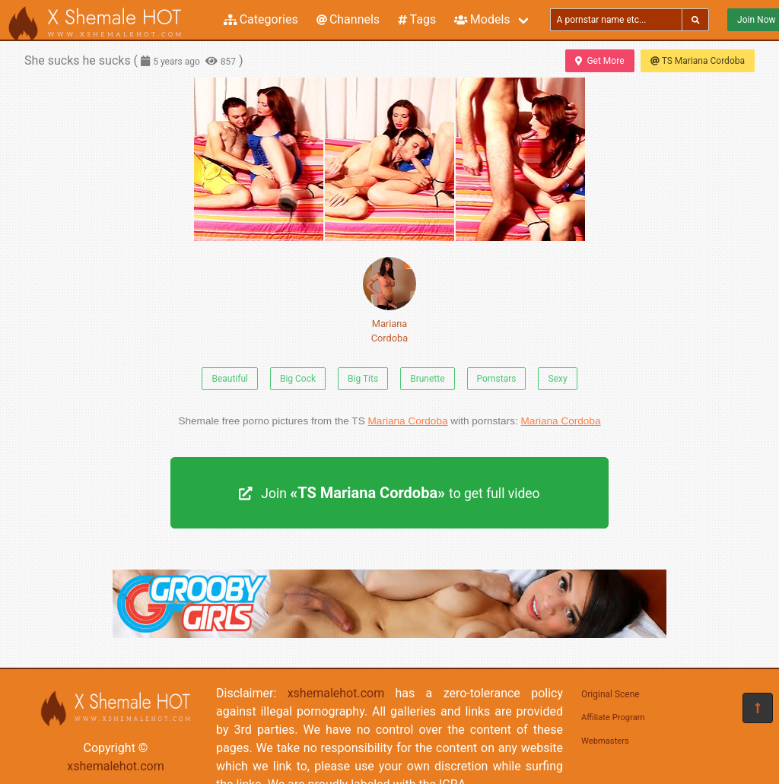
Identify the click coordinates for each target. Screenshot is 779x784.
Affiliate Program (613, 717)
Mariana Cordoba (389, 300)
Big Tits (363, 378)
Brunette (427, 378)
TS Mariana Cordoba (698, 61)
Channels (348, 19)
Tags (417, 19)
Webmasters (605, 741)
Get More (599, 61)
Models (482, 19)
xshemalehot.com (115, 766)
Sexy (557, 378)
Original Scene (610, 694)
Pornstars (497, 378)
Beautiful (229, 378)
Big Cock (298, 378)
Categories (261, 19)
